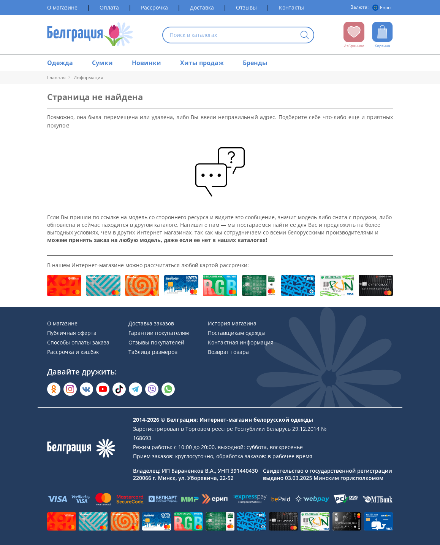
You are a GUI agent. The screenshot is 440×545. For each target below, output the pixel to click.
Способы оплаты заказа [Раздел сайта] (78, 342)
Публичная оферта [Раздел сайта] (72, 332)
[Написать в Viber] (151, 389)
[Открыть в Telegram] (135, 389)
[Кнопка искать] (304, 35)
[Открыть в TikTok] (119, 389)
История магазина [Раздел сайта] (232, 323)
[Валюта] (382, 8)
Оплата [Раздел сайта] (109, 7)
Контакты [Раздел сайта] (291, 7)
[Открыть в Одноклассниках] (53, 389)
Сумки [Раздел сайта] (102, 63)
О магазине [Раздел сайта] (62, 7)
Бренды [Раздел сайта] (255, 63)
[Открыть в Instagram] (70, 389)
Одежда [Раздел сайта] (60, 63)
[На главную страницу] (90, 34)
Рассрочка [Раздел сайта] (154, 7)
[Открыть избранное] (353, 35)
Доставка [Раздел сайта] (202, 7)
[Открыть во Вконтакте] (86, 389)
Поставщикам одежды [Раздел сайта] (237, 332)
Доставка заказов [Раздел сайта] (151, 323)
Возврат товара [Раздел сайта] (228, 351)
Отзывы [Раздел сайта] (246, 7)
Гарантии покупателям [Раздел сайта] (158, 332)
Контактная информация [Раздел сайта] (241, 342)
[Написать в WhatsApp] (168, 389)
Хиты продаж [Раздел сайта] (202, 63)
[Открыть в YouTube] (102, 389)
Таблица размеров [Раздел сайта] (152, 351)
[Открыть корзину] (382, 35)
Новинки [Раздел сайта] (146, 63)
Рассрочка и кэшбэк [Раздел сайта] (73, 351)
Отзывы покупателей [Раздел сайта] (156, 342)
